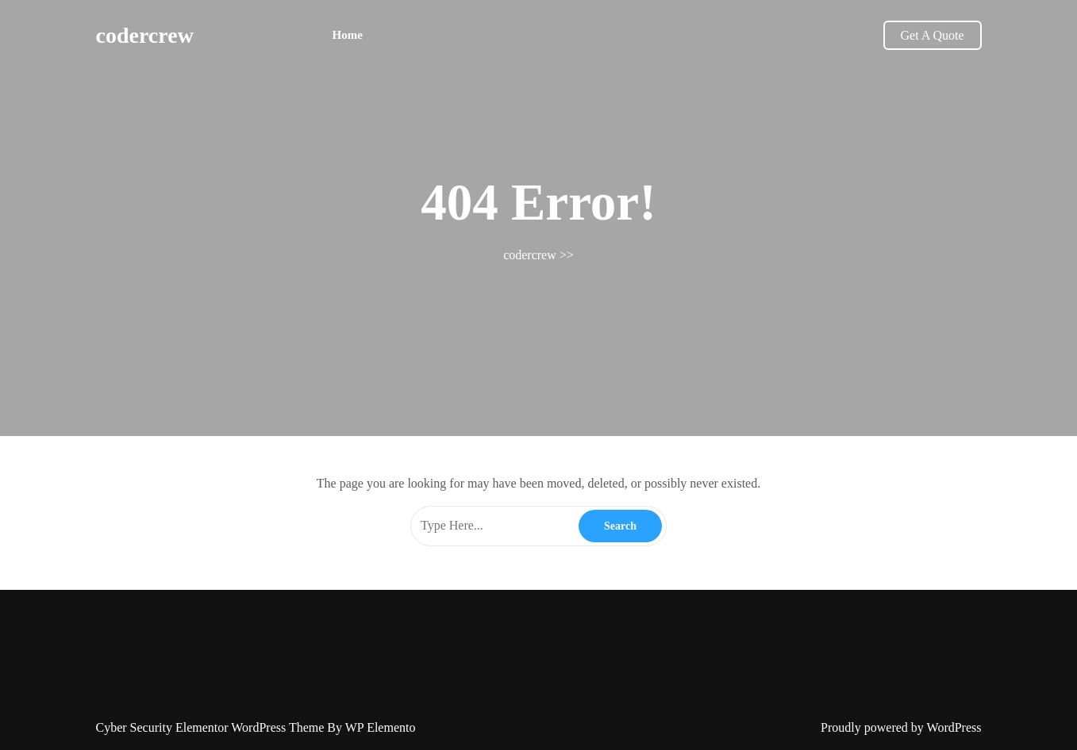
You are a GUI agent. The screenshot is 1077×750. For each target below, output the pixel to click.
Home (348, 35)
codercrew (145, 35)
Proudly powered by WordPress (901, 727)
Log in (542, 740)
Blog (569, 740)
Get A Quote (932, 35)
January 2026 (515, 740)
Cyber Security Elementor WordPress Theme (212, 727)
